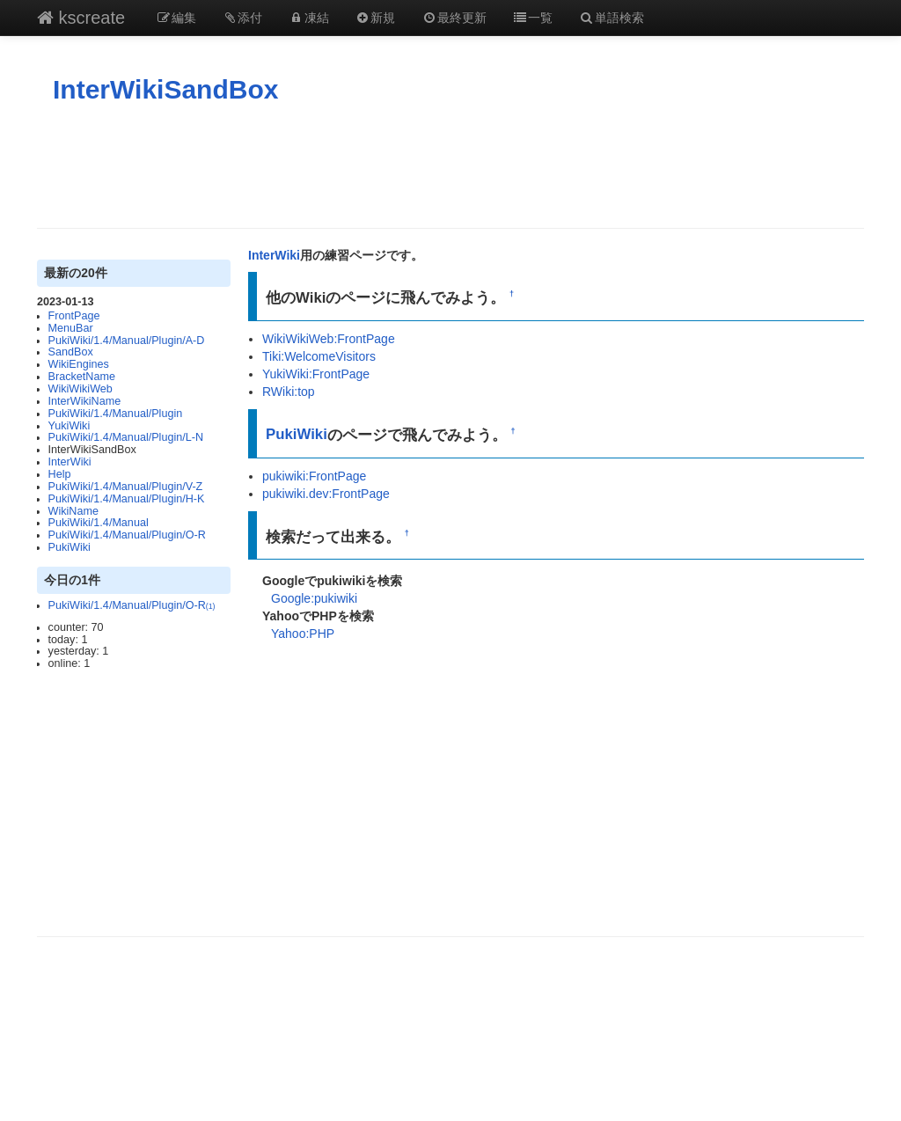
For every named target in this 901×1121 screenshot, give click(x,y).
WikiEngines (78, 364)
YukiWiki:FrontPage (316, 374)
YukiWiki (69, 426)
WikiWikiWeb (80, 389)
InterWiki (70, 462)
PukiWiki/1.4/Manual (98, 523)
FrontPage (74, 316)
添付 (243, 18)
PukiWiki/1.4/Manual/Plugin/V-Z (125, 486)
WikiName (73, 511)
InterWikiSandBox (165, 89)
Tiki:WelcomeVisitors (319, 356)
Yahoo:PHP (302, 633)
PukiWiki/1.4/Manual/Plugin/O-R (127, 535)
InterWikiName (84, 401)
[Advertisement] (450, 166)
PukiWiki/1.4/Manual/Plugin (115, 413)
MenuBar (70, 328)
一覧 (533, 18)
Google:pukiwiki (314, 598)
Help (59, 474)
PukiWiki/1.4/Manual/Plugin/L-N (125, 437)
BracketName (81, 376)
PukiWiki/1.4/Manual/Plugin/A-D (126, 340)
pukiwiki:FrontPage (314, 476)
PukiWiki (69, 547)
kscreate (81, 17)
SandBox (70, 352)
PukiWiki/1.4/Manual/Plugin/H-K (126, 499)
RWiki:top (288, 392)
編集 (176, 18)
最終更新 (454, 18)
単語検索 (611, 18)
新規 (375, 18)
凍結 (309, 18)
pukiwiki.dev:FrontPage (326, 494)
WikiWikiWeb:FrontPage (328, 339)
